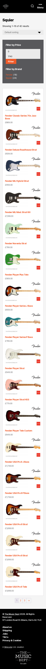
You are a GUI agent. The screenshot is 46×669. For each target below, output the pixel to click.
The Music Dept (12, 614)
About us (7, 627)
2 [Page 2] (20, 600)
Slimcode (8, 647)
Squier (9, 78)
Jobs (4, 633)
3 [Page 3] (24, 600)
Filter (11, 61)
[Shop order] (23, 32)
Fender (9, 74)
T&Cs (5, 637)
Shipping (7, 630)
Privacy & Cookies (11, 640)
